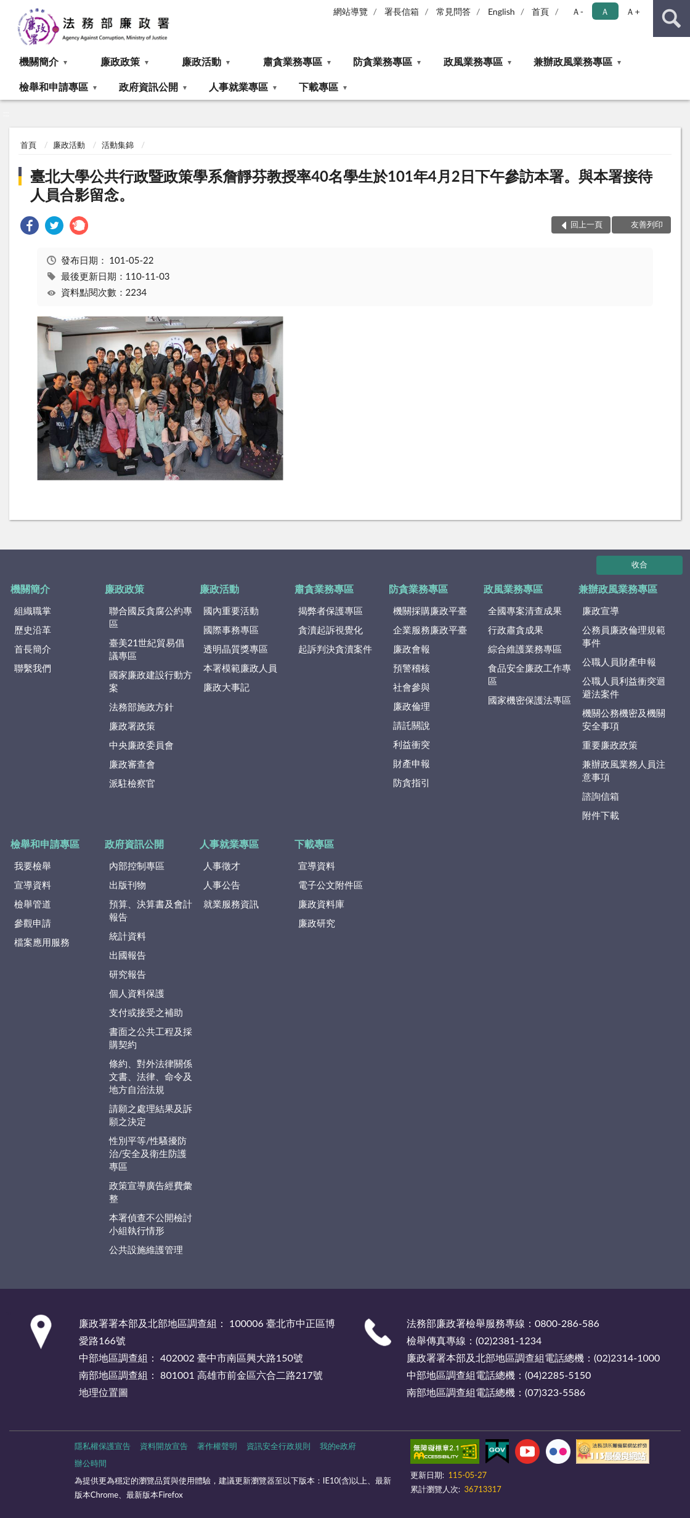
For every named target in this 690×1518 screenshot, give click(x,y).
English (501, 11)
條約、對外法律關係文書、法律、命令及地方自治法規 (150, 1076)
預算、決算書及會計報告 (150, 910)
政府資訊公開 (148, 86)
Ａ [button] (605, 11)
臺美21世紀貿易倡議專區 (146, 649)
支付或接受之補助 (146, 1012)
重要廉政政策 (610, 744)
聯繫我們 (32, 667)
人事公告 (221, 884)
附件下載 (600, 815)
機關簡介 (39, 61)
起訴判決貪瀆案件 (335, 648)
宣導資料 (32, 884)
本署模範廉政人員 (240, 667)
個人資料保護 (136, 993)
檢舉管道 (32, 903)
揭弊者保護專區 (330, 610)
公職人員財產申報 (619, 661)
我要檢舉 (32, 865)
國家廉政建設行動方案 (150, 681)
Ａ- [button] (577, 11)
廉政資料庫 (321, 903)
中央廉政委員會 (141, 744)
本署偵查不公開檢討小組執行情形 (150, 1224)
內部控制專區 (136, 865)
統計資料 (127, 935)
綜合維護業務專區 (525, 648)
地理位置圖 (103, 1392)
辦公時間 (91, 1463)
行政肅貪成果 (515, 629)
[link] (29, 227)
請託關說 (411, 725)
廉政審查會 (132, 763)
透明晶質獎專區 (235, 648)
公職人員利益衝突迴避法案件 (623, 687)
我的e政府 (338, 1446)
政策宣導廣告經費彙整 (150, 1192)
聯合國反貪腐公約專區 (150, 617)
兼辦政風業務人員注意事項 (623, 770)
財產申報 (411, 763)
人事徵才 (221, 865)
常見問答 (453, 11)
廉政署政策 (132, 725)
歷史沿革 (32, 629)
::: (10, 9)
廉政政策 (120, 61)
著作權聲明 (217, 1446)
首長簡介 (32, 648)
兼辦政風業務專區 (573, 61)
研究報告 (127, 974)
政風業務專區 (473, 61)
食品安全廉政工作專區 (529, 674)
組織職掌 (32, 610)
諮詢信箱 (600, 796)
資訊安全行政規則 (278, 1446)
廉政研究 (316, 922)
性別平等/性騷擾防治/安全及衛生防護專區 (148, 1153)
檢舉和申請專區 (53, 86)
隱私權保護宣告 (103, 1446)
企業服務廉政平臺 (430, 629)
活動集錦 (118, 145)
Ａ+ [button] (632, 11)
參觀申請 (32, 922)
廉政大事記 (226, 686)
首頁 (540, 11)
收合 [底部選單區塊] (639, 564)
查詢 (671, 18)
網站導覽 (350, 11)
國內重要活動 (231, 610)
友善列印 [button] (647, 224)
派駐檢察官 (132, 783)
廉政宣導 (600, 610)
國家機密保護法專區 (529, 699)
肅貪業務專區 (292, 61)
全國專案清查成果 (525, 610)
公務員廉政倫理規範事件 (623, 636)
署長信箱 (401, 11)
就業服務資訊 (231, 903)
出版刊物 (127, 884)
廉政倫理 (411, 706)
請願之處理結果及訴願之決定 (150, 1115)
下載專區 (318, 86)
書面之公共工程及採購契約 (150, 1038)
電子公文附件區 (330, 884)
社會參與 (411, 686)
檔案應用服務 (42, 942)
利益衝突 (411, 744)
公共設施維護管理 (146, 1249)
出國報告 (127, 954)
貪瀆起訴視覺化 (330, 629)
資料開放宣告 (164, 1446)
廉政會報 (411, 648)
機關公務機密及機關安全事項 (623, 719)
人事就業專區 (238, 86)
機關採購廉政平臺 (430, 610)
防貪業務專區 (382, 61)
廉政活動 (201, 61)
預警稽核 (411, 667)
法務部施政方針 (141, 706)
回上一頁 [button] (586, 224)
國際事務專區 (231, 629)
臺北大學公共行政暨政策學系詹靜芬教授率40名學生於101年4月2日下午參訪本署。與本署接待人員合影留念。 (341, 185)
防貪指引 (411, 782)
